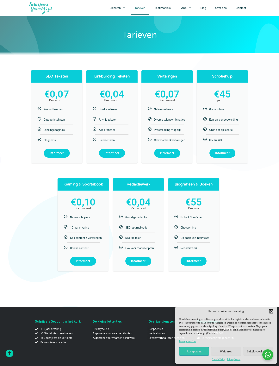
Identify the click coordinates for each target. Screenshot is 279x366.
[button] (271, 311)
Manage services (187, 341)
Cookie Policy (218, 359)
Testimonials (162, 8)
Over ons (221, 8)
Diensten (118, 7)
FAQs (185, 7)
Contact (241, 8)
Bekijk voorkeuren (258, 351)
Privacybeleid (233, 359)
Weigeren (226, 351)
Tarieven (140, 8)
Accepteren (194, 351)
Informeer (57, 153)
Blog (203, 8)
